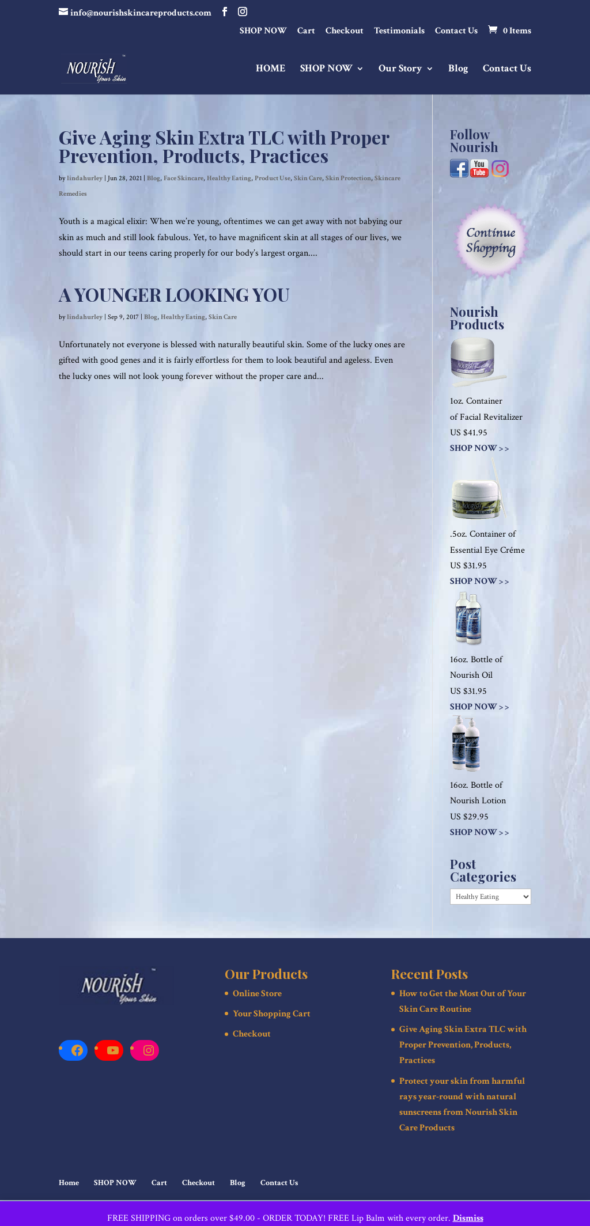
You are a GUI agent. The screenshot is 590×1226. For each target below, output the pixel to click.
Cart (306, 31)
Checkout (345, 31)
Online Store (257, 994)
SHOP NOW (263, 31)
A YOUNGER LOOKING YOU (174, 294)
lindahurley (85, 178)
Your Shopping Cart (272, 1014)
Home (69, 1183)
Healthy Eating (229, 178)
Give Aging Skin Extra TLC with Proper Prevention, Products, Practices (224, 146)
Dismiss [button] (468, 1218)
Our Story (400, 69)
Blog (458, 69)
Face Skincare (183, 178)
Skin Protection (348, 178)
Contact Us (456, 31)
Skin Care (308, 178)
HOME (271, 69)
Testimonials (399, 31)
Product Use (272, 178)
